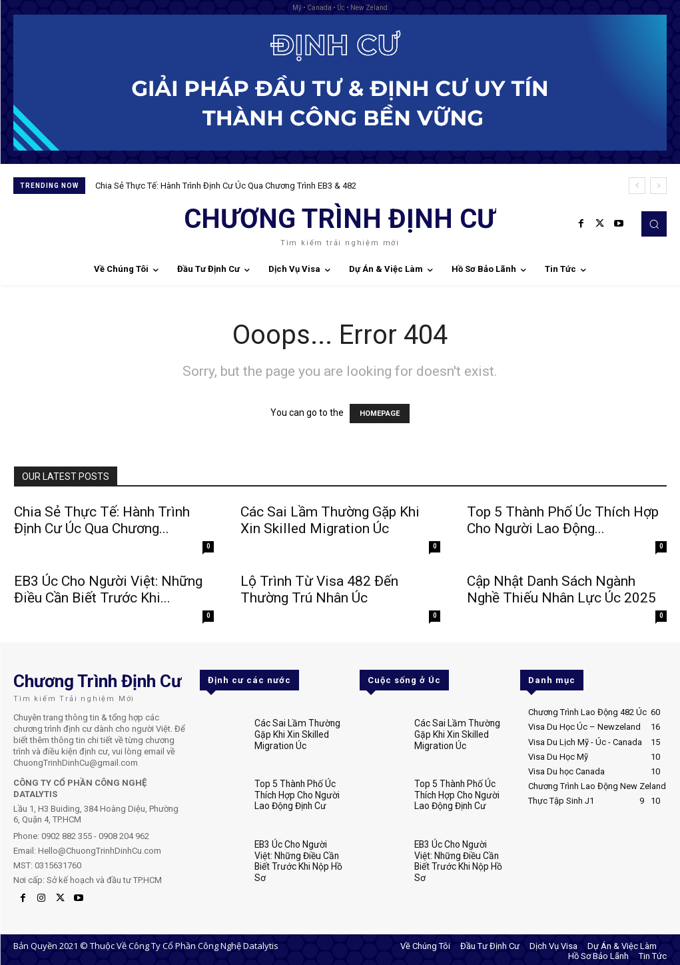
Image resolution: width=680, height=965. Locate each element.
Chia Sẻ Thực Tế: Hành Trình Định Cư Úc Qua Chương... (102, 520)
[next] (658, 185)
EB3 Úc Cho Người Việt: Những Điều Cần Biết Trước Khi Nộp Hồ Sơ (298, 850)
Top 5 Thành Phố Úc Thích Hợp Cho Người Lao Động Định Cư (295, 791)
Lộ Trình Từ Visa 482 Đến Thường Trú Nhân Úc (319, 589)
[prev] (637, 185)
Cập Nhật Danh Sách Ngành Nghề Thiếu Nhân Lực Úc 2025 (561, 589)
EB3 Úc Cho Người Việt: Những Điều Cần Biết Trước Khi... (108, 589)
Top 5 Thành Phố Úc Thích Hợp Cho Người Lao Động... (563, 520)
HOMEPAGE (380, 413)
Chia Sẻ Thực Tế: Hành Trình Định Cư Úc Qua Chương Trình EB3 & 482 (225, 186)
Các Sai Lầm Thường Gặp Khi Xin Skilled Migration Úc (330, 520)
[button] (654, 224)
